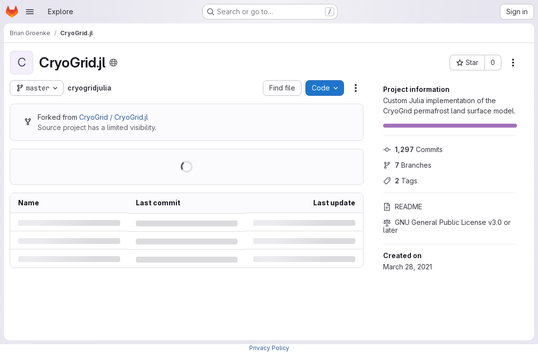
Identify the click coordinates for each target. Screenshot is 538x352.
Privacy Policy (269, 348)
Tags (400, 180)
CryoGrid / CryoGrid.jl (113, 117)
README (402, 206)
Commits (413, 149)
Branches (407, 165)
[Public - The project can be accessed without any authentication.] (113, 62)
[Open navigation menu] (30, 12)
